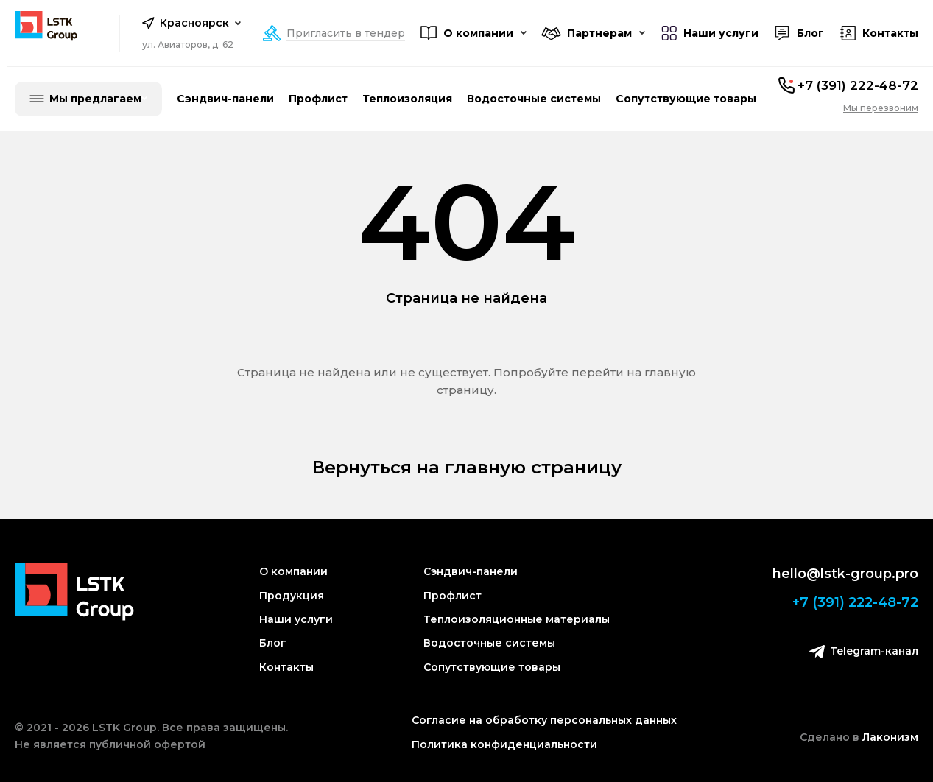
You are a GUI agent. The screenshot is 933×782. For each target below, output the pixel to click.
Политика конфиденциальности (504, 744)
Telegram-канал (863, 651)
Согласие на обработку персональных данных (544, 720)
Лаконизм (890, 737)
